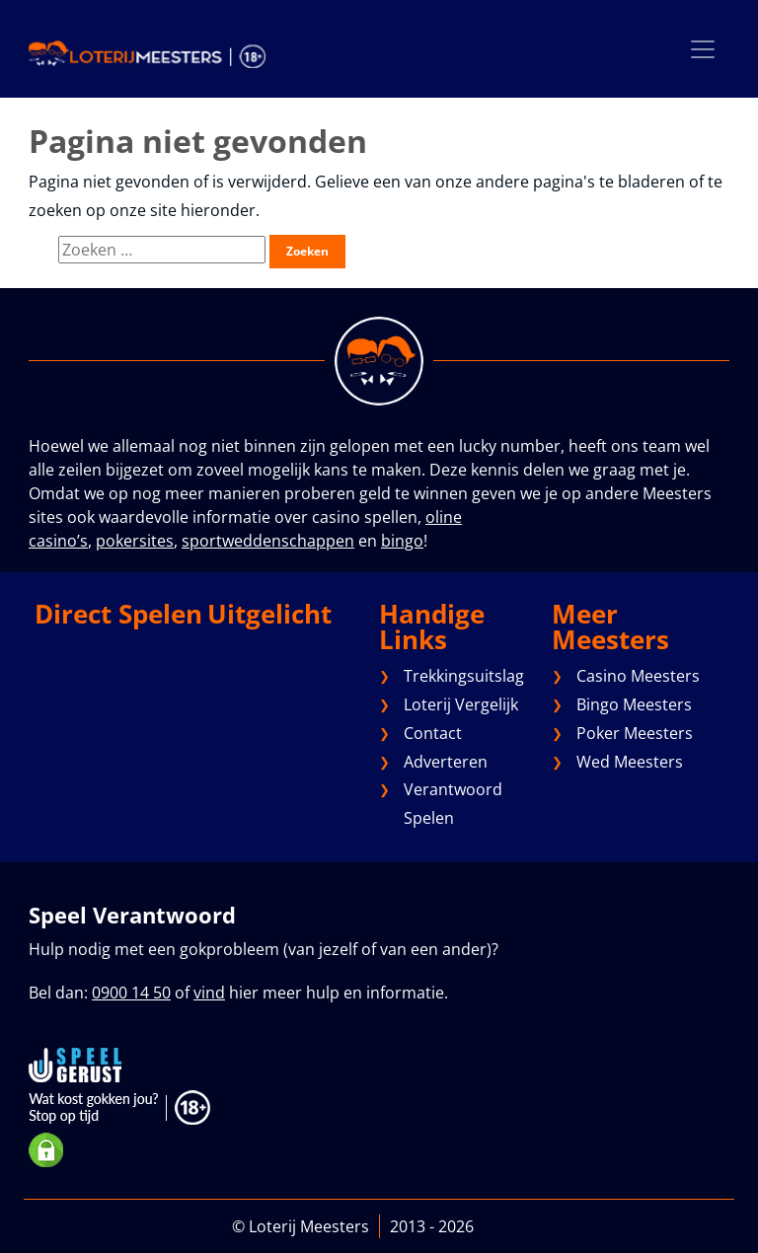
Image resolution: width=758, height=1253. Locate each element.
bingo (402, 541)
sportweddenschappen (268, 541)
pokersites (135, 541)
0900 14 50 (131, 992)
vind (209, 992)
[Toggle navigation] (702, 49)
